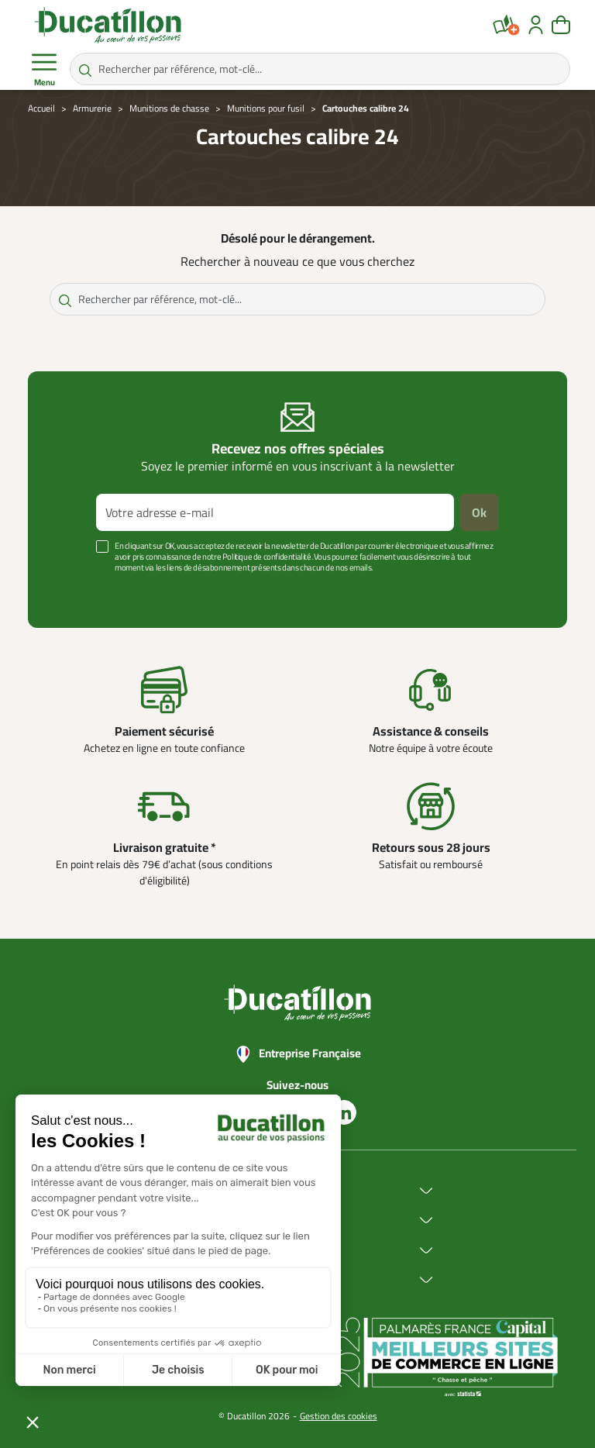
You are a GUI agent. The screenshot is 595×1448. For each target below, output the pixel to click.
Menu (44, 70)
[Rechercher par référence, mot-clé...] (320, 69)
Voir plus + (68, 590)
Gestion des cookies (338, 1416)
